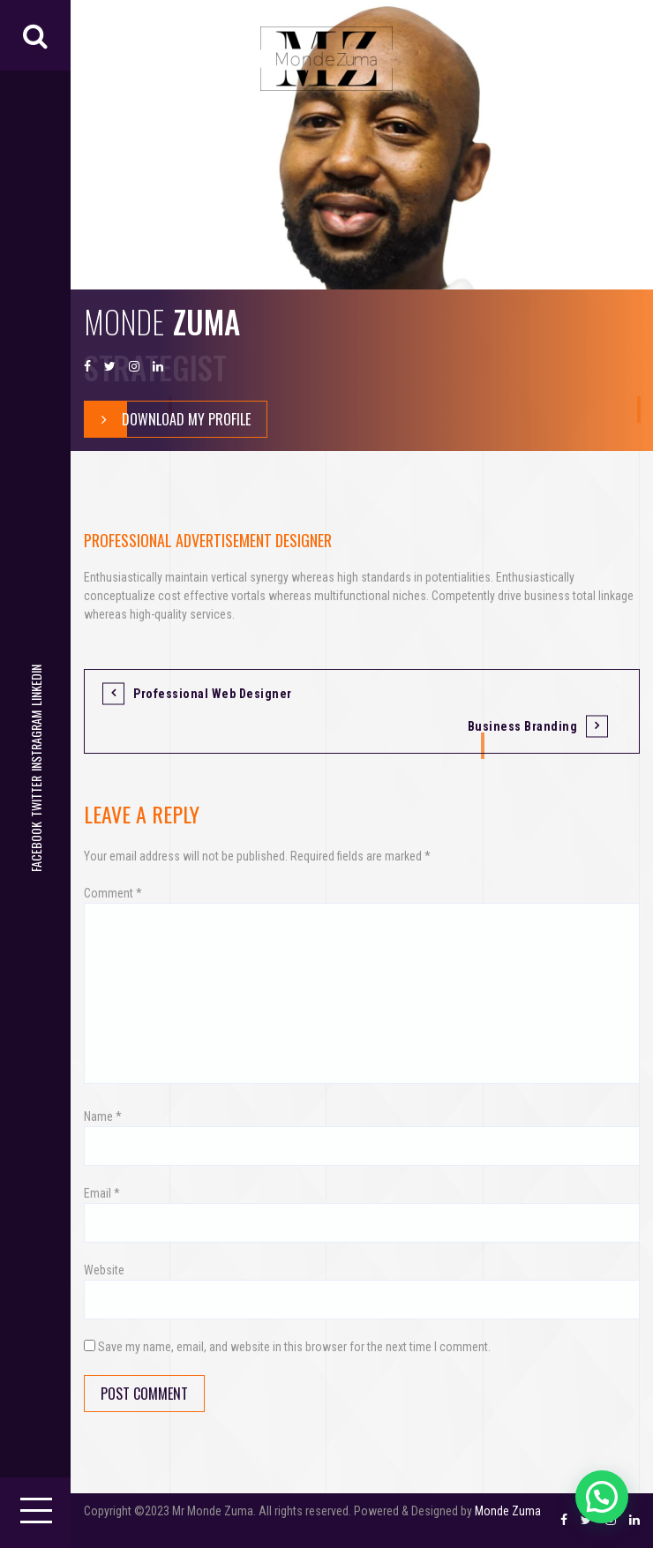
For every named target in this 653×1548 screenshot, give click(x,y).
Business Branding (523, 726)
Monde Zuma (508, 1511)
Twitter (35, 796)
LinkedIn (35, 685)
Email (102, 1193)
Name (103, 1116)
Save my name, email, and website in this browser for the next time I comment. (294, 1347)
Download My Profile (168, 419)
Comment (113, 893)
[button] (601, 1496)
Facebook (35, 847)
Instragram (35, 740)
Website (104, 1270)
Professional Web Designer (212, 694)
